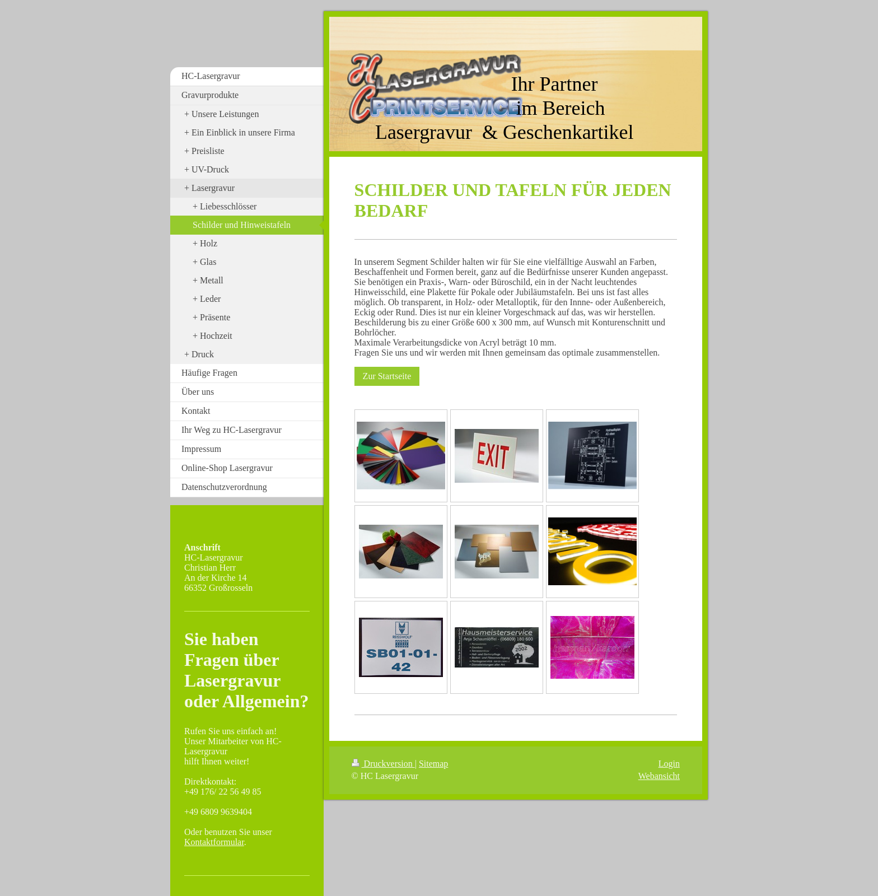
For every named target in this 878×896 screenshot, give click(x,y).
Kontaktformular (214, 842)
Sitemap (433, 763)
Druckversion (383, 763)
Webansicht (659, 776)
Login (669, 763)
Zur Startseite (387, 376)
